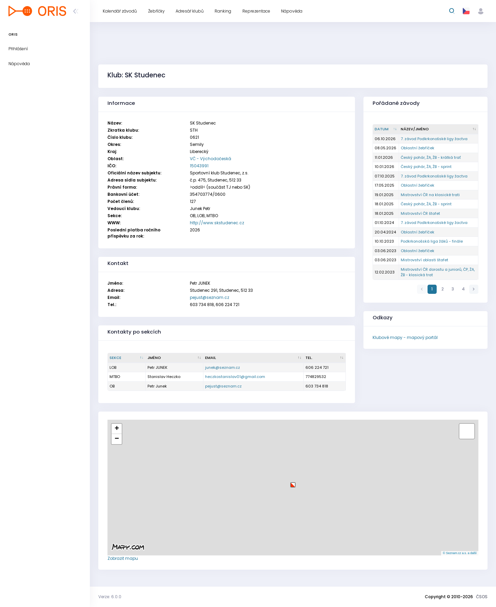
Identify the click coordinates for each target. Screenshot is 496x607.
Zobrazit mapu (122, 558)
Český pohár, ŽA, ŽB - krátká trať (431, 157)
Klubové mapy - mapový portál (405, 337)
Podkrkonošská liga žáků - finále (432, 241)
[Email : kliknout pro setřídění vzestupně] (253, 358)
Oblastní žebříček (417, 148)
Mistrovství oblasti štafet (424, 260)
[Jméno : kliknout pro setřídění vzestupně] (174, 358)
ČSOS (482, 597)
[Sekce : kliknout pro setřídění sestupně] (127, 358)
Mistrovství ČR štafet (420, 213)
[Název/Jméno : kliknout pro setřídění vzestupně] (438, 129)
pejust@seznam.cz (209, 297)
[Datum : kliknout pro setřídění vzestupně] (386, 129)
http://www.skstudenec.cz (217, 223)
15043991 (199, 166)
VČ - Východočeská (210, 159)
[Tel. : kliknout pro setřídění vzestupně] (325, 358)
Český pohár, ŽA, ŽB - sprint (426, 166)
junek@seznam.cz (222, 367)
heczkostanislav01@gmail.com (235, 376)
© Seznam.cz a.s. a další (460, 553)
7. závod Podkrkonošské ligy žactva (434, 138)
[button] (293, 482)
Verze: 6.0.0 (109, 597)
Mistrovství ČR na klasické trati (430, 194)
